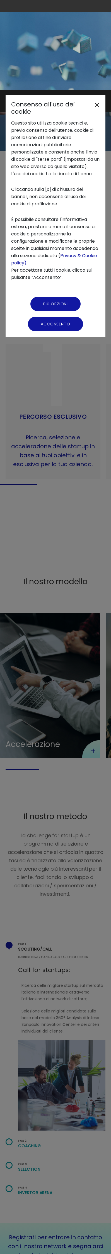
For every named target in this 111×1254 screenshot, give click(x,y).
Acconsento (55, 234)
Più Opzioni (55, 214)
